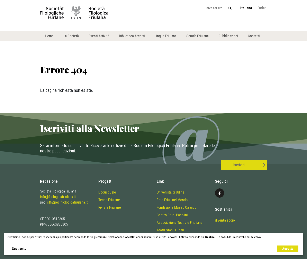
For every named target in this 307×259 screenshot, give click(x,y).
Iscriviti (239, 164)
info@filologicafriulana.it (58, 197)
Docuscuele (107, 192)
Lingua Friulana (166, 36)
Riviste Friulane (109, 207)
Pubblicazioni (228, 36)
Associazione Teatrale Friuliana (179, 222)
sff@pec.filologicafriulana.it (67, 202)
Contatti (254, 36)
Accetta (288, 249)
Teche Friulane (109, 200)
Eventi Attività (99, 36)
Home (49, 36)
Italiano (246, 8)
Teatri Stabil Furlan (170, 230)
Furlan (262, 8)
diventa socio (225, 220)
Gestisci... (19, 249)
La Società (71, 36)
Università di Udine (170, 192)
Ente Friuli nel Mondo (172, 200)
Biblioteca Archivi (132, 36)
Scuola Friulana (197, 36)
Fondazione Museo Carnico (176, 207)
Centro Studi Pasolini (172, 215)
